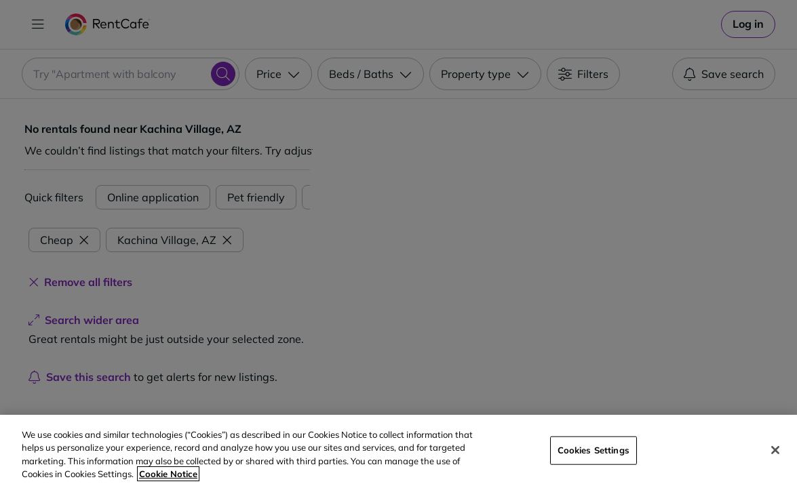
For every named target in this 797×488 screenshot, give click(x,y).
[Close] (775, 450)
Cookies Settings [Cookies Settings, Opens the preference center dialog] (593, 450)
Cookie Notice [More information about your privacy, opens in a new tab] (168, 473)
